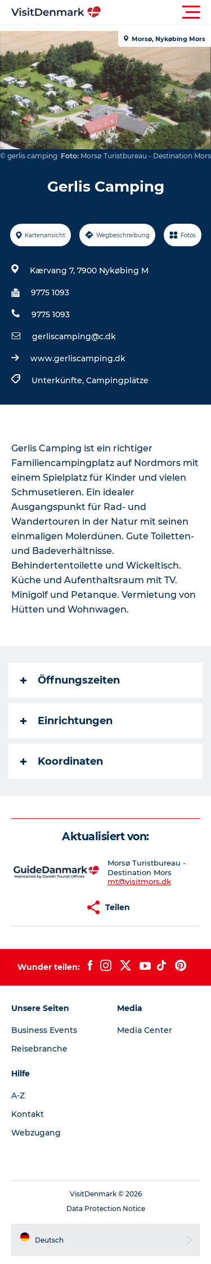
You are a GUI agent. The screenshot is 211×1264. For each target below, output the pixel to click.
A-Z (18, 1095)
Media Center (144, 1030)
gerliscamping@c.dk (74, 336)
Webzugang (36, 1133)
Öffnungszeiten (70, 680)
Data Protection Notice (105, 1208)
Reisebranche (39, 1049)
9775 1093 (50, 292)
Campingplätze (117, 380)
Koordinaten (61, 761)
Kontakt (27, 1114)
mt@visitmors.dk (139, 881)
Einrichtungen (66, 721)
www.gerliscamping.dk (77, 358)
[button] (156, 12)
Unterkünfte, (59, 380)
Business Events (44, 1030)
